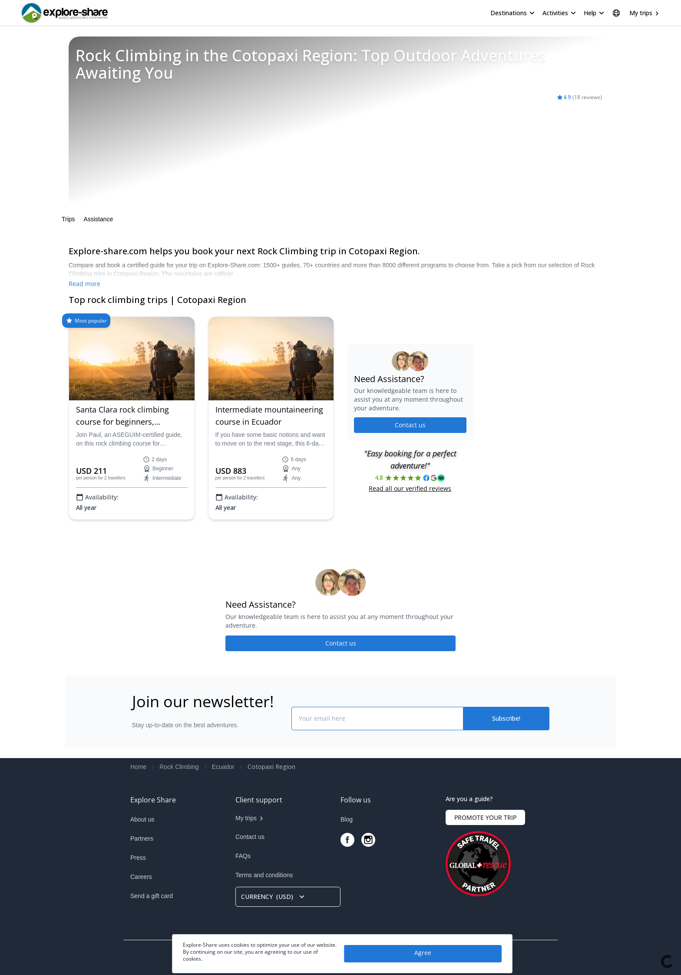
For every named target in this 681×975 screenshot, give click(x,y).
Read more (84, 284)
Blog (346, 819)
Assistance (98, 219)
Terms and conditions (264, 875)
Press (138, 857)
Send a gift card (151, 895)
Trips (68, 219)
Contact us (410, 425)
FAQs (243, 855)
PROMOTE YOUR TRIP (485, 817)
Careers (141, 876)
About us (142, 819)
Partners (141, 838)
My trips (640, 13)
